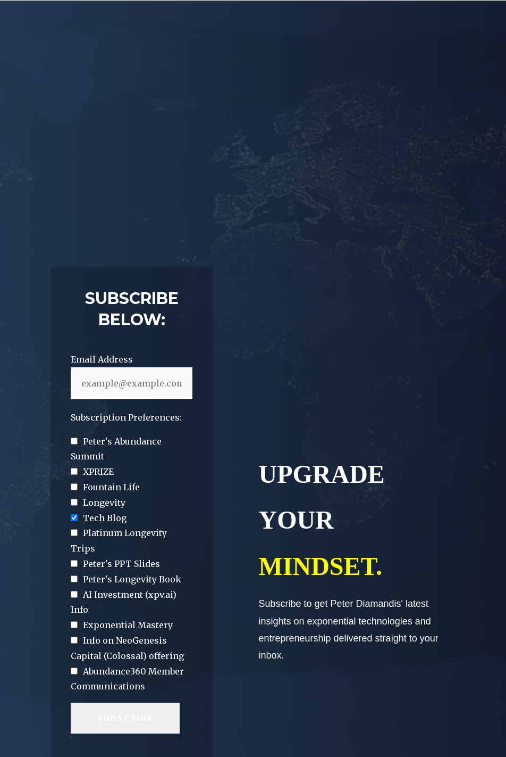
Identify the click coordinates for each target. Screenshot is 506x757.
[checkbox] (131, 400)
